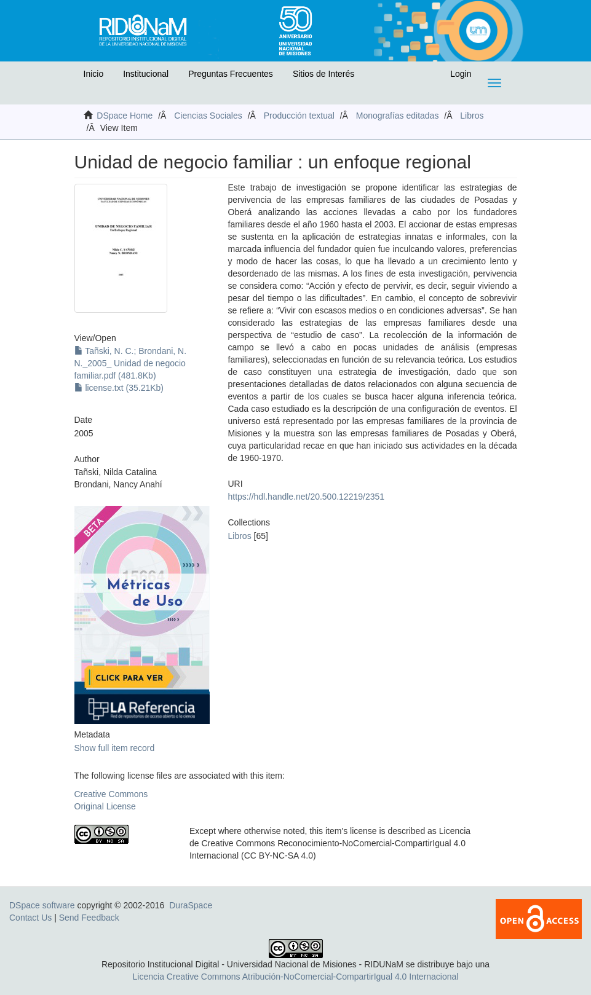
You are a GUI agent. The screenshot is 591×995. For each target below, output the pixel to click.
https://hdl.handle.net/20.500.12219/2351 (306, 496)
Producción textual (299, 115)
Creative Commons (111, 794)
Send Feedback (89, 917)
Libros (471, 115)
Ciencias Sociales (208, 115)
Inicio (94, 74)
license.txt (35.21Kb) (119, 388)
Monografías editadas (397, 115)
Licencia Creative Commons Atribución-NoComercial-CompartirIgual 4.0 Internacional (296, 976)
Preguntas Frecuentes (230, 74)
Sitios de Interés (323, 74)
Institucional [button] (146, 74)
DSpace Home (125, 115)
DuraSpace (190, 905)
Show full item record (114, 748)
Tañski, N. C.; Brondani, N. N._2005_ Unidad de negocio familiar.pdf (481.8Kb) (130, 363)
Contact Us (30, 917)
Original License (105, 806)
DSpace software (42, 905)
